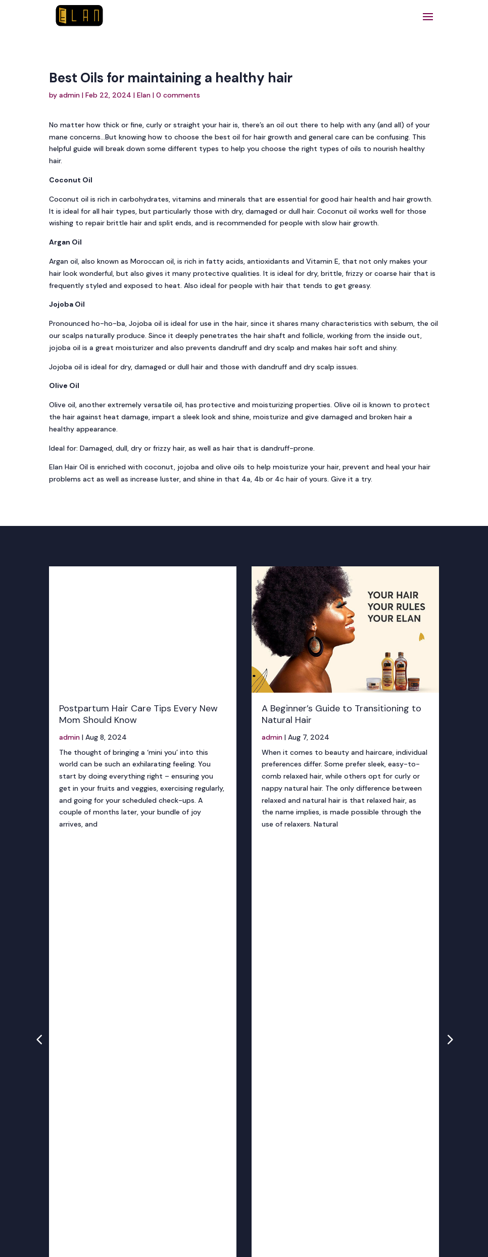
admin (69, 95)
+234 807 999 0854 (214, 1083)
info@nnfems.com (230, 1109)
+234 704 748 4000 (215, 1094)
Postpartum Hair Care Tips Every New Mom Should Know (138, 714)
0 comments (178, 95)
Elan (144, 95)
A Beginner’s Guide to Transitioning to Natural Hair (341, 714)
